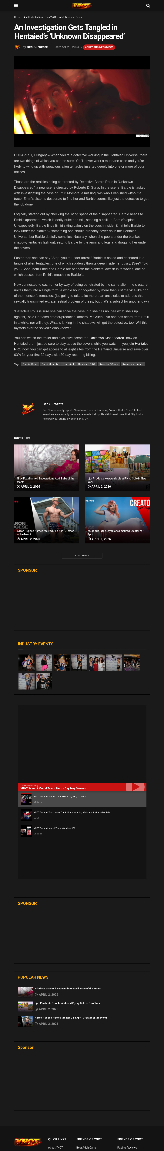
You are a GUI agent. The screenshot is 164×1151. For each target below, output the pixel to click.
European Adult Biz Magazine (94, 1132)
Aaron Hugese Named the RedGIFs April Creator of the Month (71, 977)
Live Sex (122, 1128)
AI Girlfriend (124, 1137)
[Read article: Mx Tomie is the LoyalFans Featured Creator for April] (117, 520)
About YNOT (55, 1107)
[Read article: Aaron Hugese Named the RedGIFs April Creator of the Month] (46, 520)
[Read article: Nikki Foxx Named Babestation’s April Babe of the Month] (46, 467)
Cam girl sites (125, 1132)
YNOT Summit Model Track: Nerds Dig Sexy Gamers (53, 788)
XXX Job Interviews (128, 1111)
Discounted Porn (86, 1124)
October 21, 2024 (67, 47)
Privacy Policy (56, 1115)
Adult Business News (70, 17)
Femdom (122, 1120)
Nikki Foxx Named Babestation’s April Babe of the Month (68, 948)
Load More (82, 555)
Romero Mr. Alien (132, 364)
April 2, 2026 (28, 486)
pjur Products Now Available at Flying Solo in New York (67, 963)
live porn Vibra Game (129, 1141)
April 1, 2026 (99, 539)
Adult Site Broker (127, 1115)
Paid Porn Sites (126, 1124)
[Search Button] (148, 5)
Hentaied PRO (86, 364)
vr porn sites (83, 1128)
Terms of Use (56, 1111)
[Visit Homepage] (82, 5)
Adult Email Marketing (89, 1120)
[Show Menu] (16, 5)
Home (17, 17)
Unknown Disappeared (107, 338)
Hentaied (68, 364)
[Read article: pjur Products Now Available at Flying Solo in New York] (117, 467)
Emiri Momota (50, 364)
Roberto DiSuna (108, 364)
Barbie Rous (30, 364)
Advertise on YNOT (59, 1124)
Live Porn (81, 1111)
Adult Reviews (84, 1115)
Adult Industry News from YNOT (39, 17)
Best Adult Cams (86, 1107)
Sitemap (53, 1128)
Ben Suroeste (37, 47)
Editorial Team (56, 1120)
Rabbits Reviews (127, 1107)
